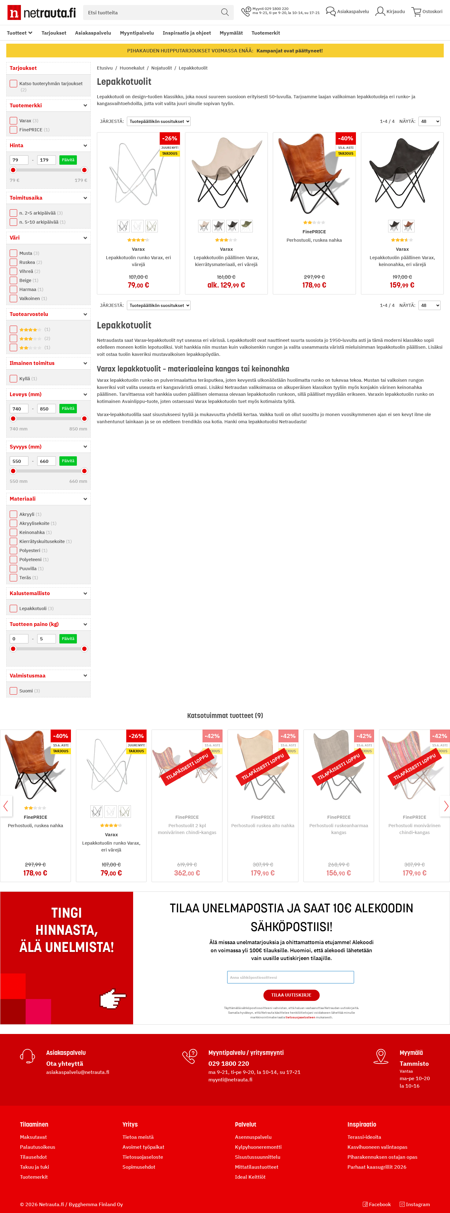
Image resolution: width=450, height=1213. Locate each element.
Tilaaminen (34, 1124)
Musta (29, 253)
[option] (123, 226)
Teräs (28, 577)
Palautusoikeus (37, 1147)
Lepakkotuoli (36, 608)
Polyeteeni (34, 559)
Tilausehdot (33, 1157)
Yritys (130, 1124)
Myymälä (411, 1053)
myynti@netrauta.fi (230, 1079)
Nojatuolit (162, 68)
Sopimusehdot (138, 1167)
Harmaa (31, 289)
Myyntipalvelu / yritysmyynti (246, 1053)
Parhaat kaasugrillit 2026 (377, 1167)
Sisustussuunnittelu (257, 1157)
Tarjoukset (54, 33)
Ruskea (30, 262)
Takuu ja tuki (34, 1167)
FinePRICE (34, 130)
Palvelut (245, 1124)
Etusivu (105, 68)
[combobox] (158, 12)
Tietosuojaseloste (142, 1157)
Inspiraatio (362, 1124)
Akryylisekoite (38, 523)
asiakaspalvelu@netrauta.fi (77, 1072)
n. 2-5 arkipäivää (41, 213)
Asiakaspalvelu (93, 33)
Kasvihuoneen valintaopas (378, 1147)
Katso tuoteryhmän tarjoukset (50, 86)
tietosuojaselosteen (300, 1017)
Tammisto (414, 1063)
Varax (28, 121)
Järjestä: (112, 121)
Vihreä (29, 271)
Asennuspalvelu (253, 1137)
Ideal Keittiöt (250, 1177)
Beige (28, 280)
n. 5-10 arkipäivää (42, 222)
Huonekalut (133, 68)
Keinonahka (35, 532)
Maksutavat (33, 1137)
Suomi (29, 691)
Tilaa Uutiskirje (291, 995)
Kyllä (28, 378)
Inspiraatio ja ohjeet (187, 33)
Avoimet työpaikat (143, 1147)
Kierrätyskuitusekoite (45, 541)
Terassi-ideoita (364, 1137)
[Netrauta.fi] (42, 12)
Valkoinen (33, 298)
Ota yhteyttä (64, 1063)
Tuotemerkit (266, 33)
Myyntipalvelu (137, 33)
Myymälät (231, 33)
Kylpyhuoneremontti (258, 1147)
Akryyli (30, 514)
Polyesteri (33, 550)
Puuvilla (31, 568)
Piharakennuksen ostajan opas (383, 1157)
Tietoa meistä (138, 1137)
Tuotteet (17, 33)
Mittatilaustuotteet (256, 1167)
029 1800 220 (228, 1063)
